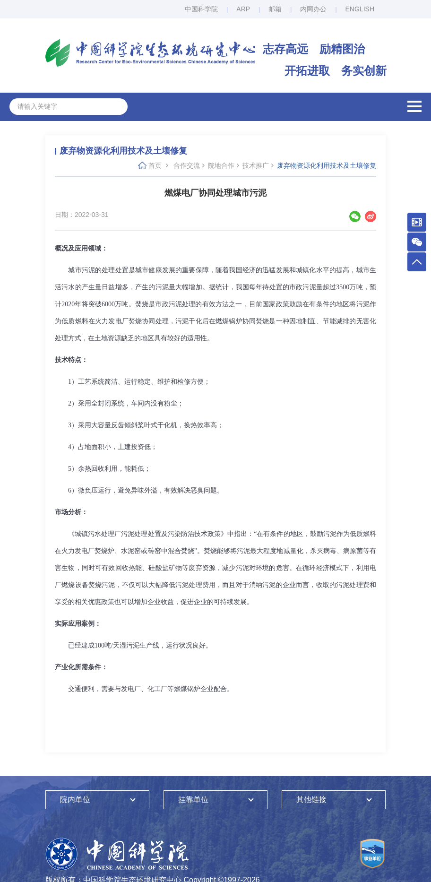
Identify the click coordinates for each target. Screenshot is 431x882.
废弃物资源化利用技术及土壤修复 (326, 165)
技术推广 (255, 165)
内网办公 (313, 9)
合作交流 (186, 165)
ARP (243, 9)
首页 (155, 165)
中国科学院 (201, 9)
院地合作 (221, 165)
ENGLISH (359, 9)
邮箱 (275, 9)
